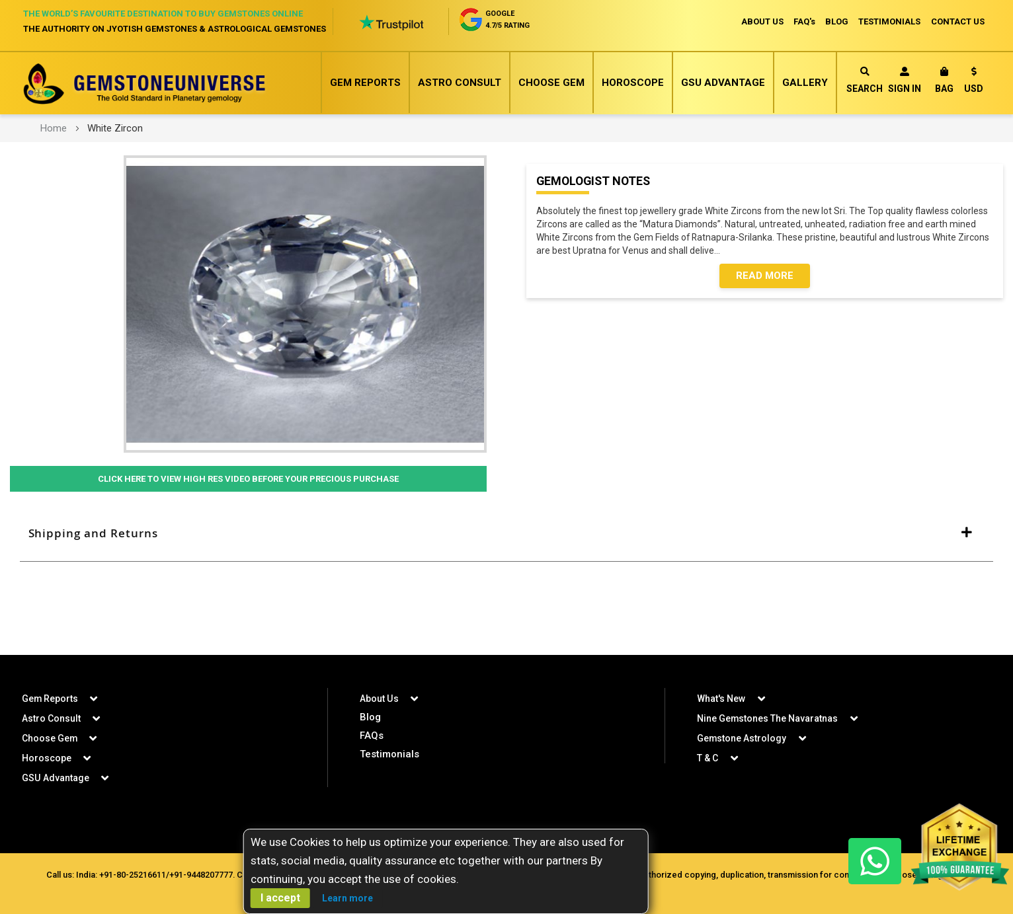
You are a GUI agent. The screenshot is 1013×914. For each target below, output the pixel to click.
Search (864, 80)
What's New (721, 698)
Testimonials (389, 754)
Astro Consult (459, 83)
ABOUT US (760, 21)
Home (53, 128)
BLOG (836, 21)
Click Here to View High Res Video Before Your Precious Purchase (248, 479)
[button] (973, 82)
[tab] (506, 534)
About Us (379, 698)
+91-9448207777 (199, 875)
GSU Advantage (723, 83)
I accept (280, 898)
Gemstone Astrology (742, 738)
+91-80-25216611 (131, 875)
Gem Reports (365, 83)
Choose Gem (551, 83)
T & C (707, 758)
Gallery (805, 83)
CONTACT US (958, 21)
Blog (370, 717)
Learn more (347, 898)
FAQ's (803, 21)
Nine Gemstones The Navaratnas (767, 718)
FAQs (372, 736)
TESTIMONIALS (889, 21)
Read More (764, 276)
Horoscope (633, 83)
